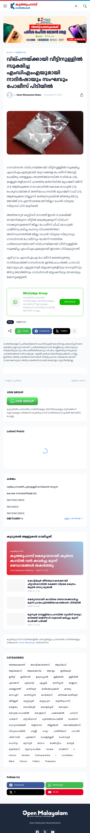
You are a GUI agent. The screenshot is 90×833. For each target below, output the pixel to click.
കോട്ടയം (63, 707)
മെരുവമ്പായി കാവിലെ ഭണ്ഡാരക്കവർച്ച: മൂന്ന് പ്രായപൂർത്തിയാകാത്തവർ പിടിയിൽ (54, 601)
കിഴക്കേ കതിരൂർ (68, 695)
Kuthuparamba (42, 755)
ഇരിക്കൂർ (65, 671)
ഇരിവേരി (25, 677)
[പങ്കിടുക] (80, 95)
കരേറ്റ (67, 689)
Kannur (12, 755)
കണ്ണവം (73, 683)
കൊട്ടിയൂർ (29, 707)
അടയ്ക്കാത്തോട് (40, 665)
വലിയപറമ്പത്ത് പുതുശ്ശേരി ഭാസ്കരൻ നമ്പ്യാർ (32, 487)
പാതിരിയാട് (60, 731)
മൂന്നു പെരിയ (33, 749)
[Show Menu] (5, 6)
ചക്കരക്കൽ (57, 713)
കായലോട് (47, 695)
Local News (67, 755)
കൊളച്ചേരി (47, 707)
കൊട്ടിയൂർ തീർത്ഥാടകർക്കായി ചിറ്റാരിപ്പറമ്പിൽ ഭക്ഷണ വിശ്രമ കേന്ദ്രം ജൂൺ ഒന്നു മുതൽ (52, 584)
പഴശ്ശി (34, 731)
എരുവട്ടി (29, 683)
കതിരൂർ (31, 689)
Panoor (23, 761)
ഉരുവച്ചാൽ (42, 677)
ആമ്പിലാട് (60, 665)
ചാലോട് (13, 719)
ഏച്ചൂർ (43, 683)
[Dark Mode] (77, 6)
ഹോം (10, 52)
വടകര (49, 749)
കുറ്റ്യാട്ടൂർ (28, 701)
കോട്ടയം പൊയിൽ (19, 713)
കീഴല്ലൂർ (13, 701)
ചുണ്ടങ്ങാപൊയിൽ (52, 719)
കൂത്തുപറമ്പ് (62, 701)
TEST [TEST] (12, 507)
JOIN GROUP (70, 302)
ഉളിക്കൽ (58, 677)
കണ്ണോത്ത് (15, 689)
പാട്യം (45, 731)
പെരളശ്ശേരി (47, 737)
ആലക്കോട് (15, 671)
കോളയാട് (40, 713)
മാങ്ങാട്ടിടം (55, 743)
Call (20, 642)
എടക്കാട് (14, 683)
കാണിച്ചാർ (30, 695)
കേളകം (13, 707)
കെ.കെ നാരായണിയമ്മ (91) (22, 493)
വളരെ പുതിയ (13, 380)
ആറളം (51, 671)
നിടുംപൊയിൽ (17, 731)
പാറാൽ (76, 731)
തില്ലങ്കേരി (52, 725)
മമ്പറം (40, 743)
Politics (36, 761)
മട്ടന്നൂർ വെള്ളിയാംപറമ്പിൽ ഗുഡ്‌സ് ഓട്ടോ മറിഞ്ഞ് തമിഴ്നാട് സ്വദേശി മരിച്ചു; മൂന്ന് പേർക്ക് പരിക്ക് (54, 618)
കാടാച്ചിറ (14, 695)
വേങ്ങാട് (63, 749)
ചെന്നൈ (73, 719)
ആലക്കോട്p (34, 671)
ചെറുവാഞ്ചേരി (17, 725)
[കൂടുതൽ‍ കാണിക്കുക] (74, 331)
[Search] (85, 6)
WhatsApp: (30, 642)
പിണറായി (14, 737)
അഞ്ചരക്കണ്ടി (17, 665)
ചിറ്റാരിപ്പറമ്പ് (29, 719)
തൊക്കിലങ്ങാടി (72, 725)
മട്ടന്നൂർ (27, 743)
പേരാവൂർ (64, 737)
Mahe (11, 761)
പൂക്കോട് (30, 737)
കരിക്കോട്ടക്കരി (50, 689)
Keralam (26, 755)
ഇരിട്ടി (12, 677)
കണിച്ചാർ (58, 683)
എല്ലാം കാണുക (72, 518)
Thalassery (50, 761)
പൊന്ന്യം (13, 743)
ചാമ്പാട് (74, 713)
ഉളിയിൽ (73, 677)
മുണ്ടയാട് (14, 749)
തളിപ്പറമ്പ (20, 52)
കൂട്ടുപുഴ (44, 701)
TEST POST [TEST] (15, 500)
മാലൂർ (70, 743)
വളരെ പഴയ (77, 380)
